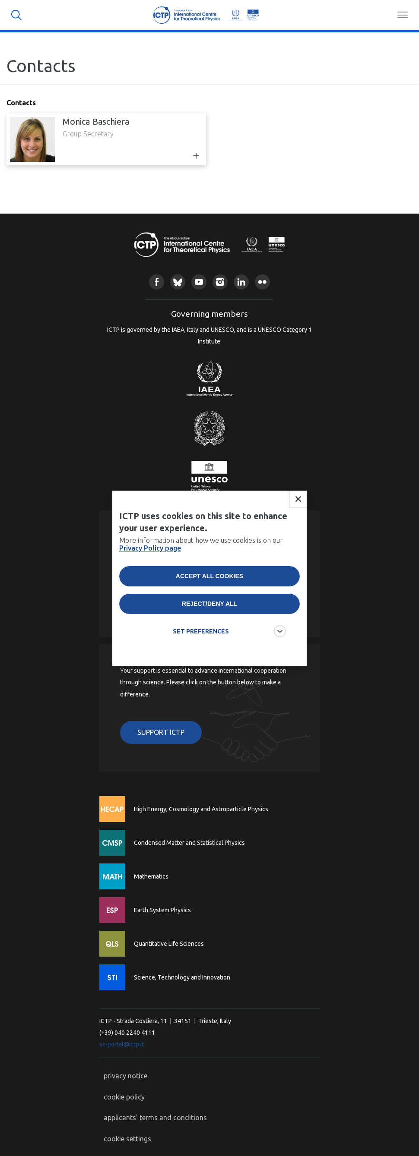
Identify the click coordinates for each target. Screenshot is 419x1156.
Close (298, 522)
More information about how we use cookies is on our (201, 567)
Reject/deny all (209, 626)
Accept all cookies (209, 598)
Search (16, 15)
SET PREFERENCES (201, 654)
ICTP (205, 15)
